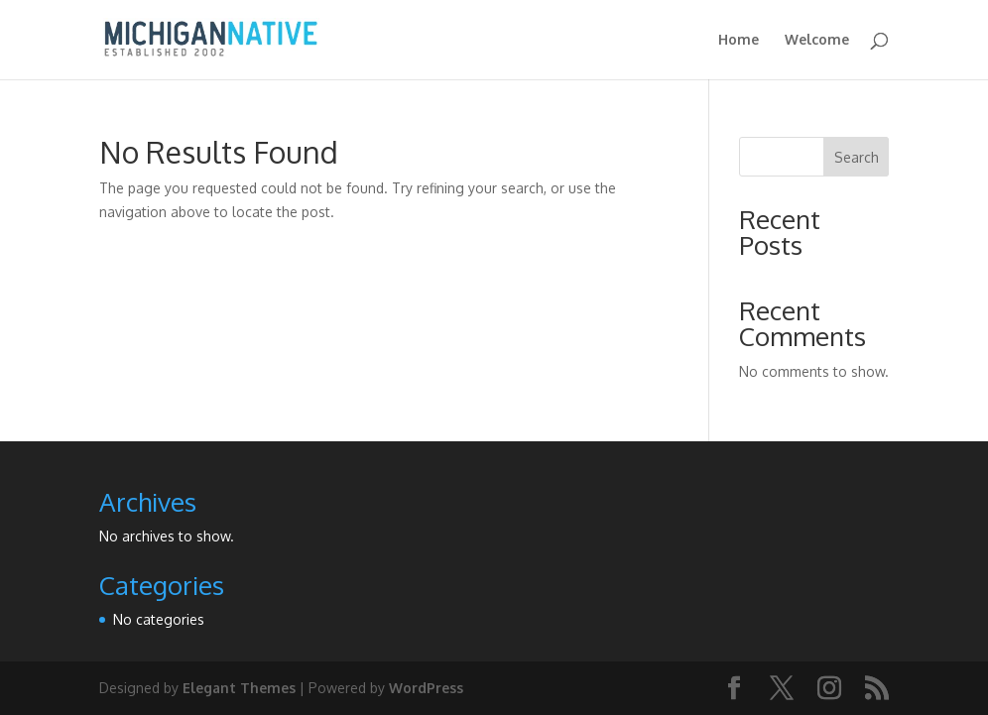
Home (738, 40)
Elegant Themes (239, 687)
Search (856, 157)
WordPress (426, 687)
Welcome (817, 40)
